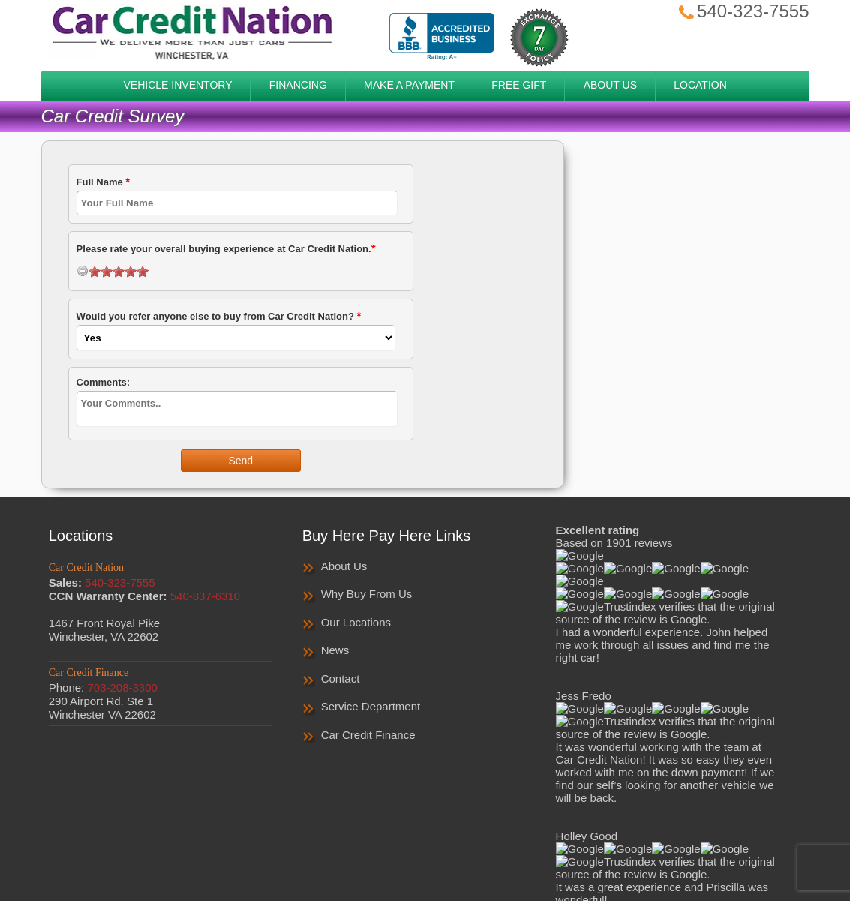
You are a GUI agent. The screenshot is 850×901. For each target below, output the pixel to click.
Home (272, 839)
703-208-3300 (122, 687)
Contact (340, 678)
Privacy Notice (414, 839)
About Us (344, 566)
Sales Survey (494, 839)
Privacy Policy (332, 839)
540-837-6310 (205, 596)
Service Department (371, 706)
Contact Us (565, 839)
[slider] (119, 272)
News (335, 650)
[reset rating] (83, 271)
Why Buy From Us (367, 593)
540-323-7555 (742, 11)
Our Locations (356, 622)
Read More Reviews (667, 549)
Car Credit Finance (368, 734)
